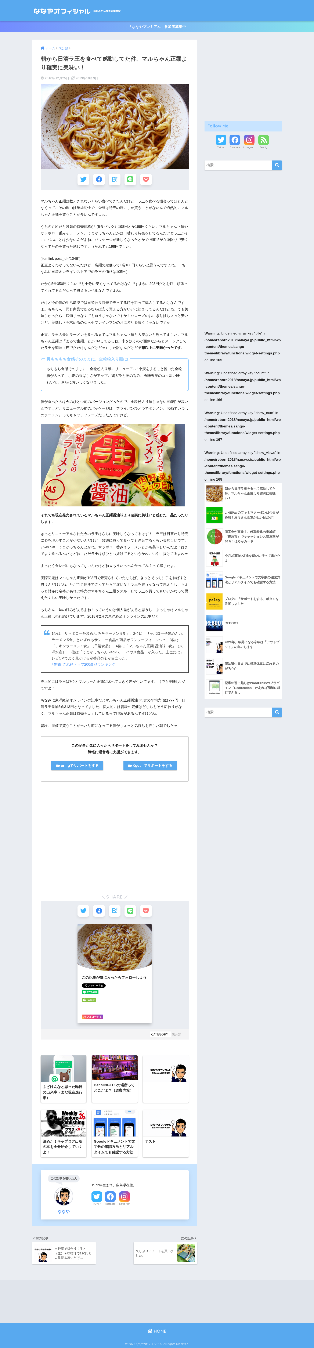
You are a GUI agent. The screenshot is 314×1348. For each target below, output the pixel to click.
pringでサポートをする (77, 765)
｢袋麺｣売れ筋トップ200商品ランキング (84, 664)
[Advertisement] (76, 815)
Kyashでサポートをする (150, 765)
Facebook (110, 1203)
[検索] (277, 165)
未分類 (176, 1034)
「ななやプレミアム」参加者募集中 (157, 27)
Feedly (263, 147)
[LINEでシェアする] (130, 179)
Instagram (124, 1203)
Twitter (97, 1203)
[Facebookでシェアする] (99, 179)
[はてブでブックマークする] (114, 179)
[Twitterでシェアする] (83, 179)
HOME (157, 1331)
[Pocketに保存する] (146, 179)
